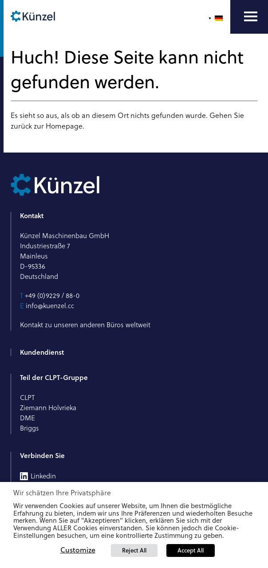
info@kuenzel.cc (50, 305)
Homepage (64, 126)
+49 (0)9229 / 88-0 (52, 295)
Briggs (29, 428)
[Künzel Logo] (33, 17)
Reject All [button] (134, 550)
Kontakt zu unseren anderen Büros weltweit (85, 324)
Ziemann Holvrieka (48, 407)
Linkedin (43, 476)
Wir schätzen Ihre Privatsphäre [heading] (62, 493)
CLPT (27, 397)
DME (27, 418)
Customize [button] (77, 550)
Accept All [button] (190, 550)
